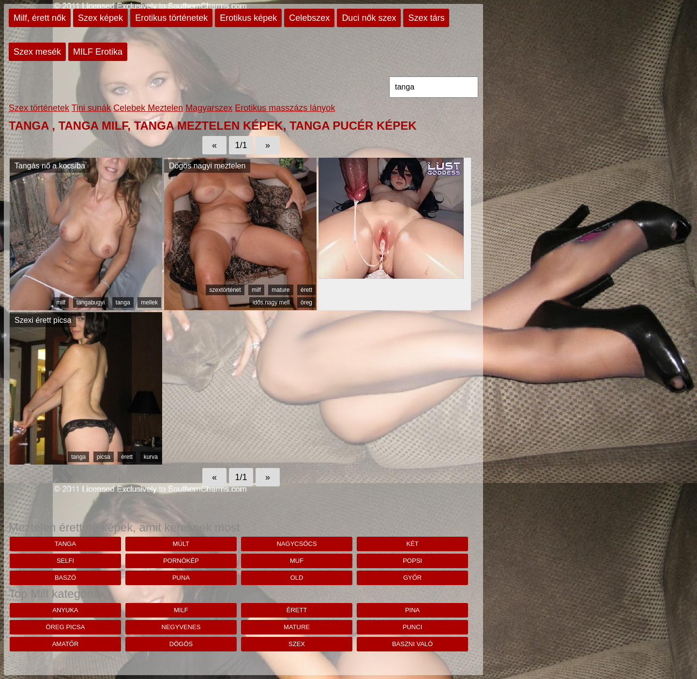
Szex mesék (37, 52)
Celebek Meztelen (148, 108)
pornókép (181, 560)
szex (296, 644)
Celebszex (309, 18)
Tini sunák (91, 108)
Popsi (412, 560)
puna (181, 577)
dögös (181, 644)
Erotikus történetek (171, 18)
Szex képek (100, 18)
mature (280, 290)
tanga (123, 302)
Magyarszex (208, 108)
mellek (149, 302)
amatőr (65, 644)
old (296, 577)
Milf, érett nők (40, 18)
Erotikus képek (248, 18)
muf (296, 560)
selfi (65, 560)
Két (412, 543)
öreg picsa (65, 627)
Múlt (181, 543)
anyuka (65, 610)
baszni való (412, 644)
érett (306, 290)
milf (61, 302)
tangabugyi (90, 302)
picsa (103, 456)
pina (412, 610)
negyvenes (181, 627)
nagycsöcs (296, 543)
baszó (65, 577)
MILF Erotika (97, 52)
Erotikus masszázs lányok (285, 108)
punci (412, 627)
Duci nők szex (369, 18)
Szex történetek (39, 108)
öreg (306, 302)
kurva (151, 456)
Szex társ (426, 18)
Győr (412, 577)
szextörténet (225, 290)
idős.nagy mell (271, 302)
